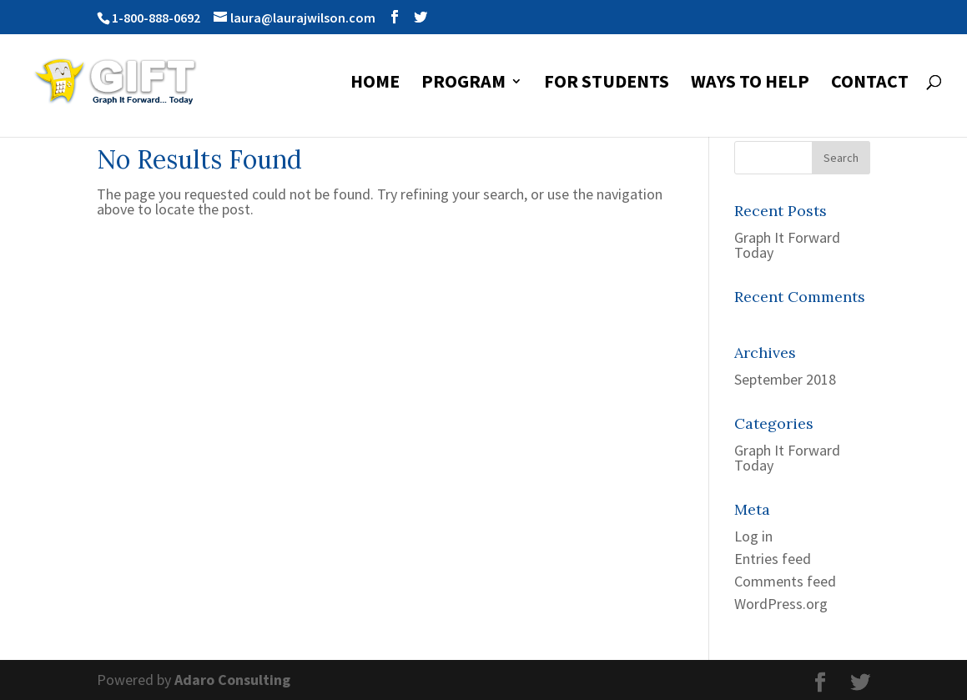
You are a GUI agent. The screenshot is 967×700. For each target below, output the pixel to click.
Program (463, 84)
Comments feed (785, 581)
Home (375, 84)
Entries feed (772, 558)
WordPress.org (781, 603)
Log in (753, 536)
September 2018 (785, 379)
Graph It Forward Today (787, 245)
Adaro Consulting (232, 679)
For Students (606, 84)
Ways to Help (750, 84)
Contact (870, 84)
